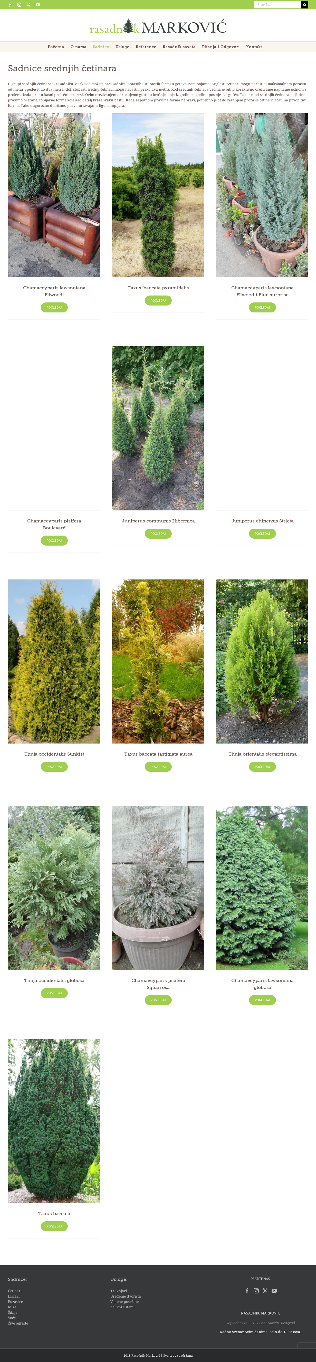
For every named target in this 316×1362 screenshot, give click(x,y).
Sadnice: (17, 1279)
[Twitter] (265, 1290)
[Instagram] (256, 1290)
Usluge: (118, 1279)
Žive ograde (18, 1323)
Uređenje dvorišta (125, 1296)
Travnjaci (118, 1290)
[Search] (304, 4)
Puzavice (15, 1301)
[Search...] (277, 4)
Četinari (15, 1290)
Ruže (12, 1306)
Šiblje (12, 1312)
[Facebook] (247, 1290)
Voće (12, 1317)
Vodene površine (124, 1301)
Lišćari (14, 1296)
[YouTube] (274, 1290)
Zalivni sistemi (122, 1306)
